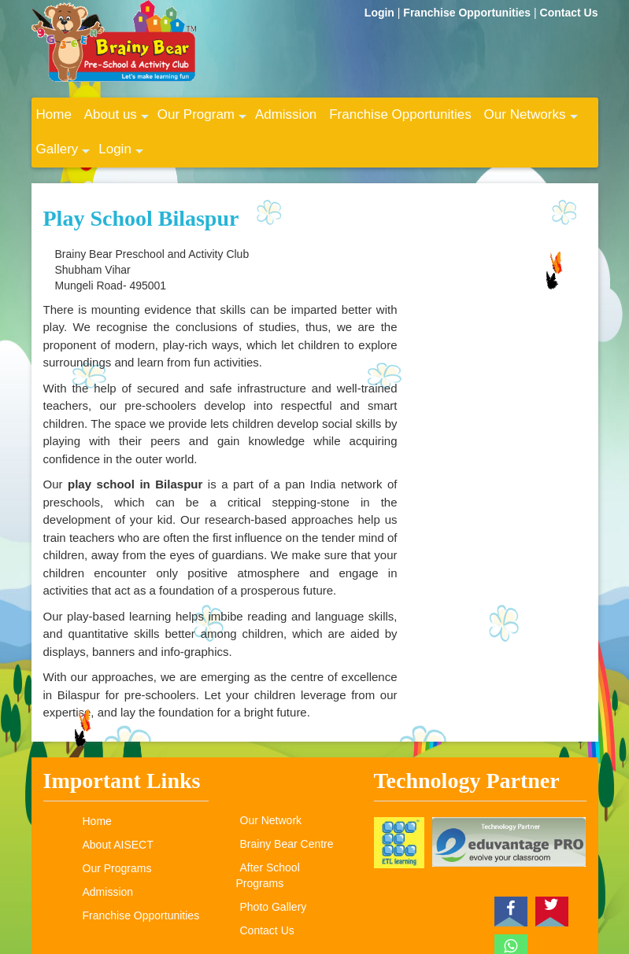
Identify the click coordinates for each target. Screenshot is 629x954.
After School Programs (268, 875)
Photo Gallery (273, 907)
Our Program (201, 119)
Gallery (63, 154)
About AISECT (118, 844)
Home (54, 114)
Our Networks (531, 119)
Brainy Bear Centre (287, 844)
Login (381, 12)
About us (116, 119)
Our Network (271, 820)
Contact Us (569, 12)
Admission (285, 114)
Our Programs (117, 868)
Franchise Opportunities (468, 12)
